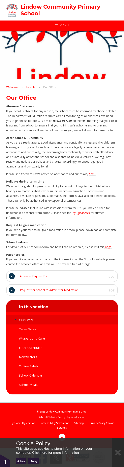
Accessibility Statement (55, 423)
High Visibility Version (22, 423)
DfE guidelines (81, 213)
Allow (21, 461)
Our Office (49, 87)
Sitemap (79, 423)
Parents (30, 87)
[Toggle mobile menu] (62, 25)
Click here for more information (55, 453)
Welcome (12, 87)
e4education (78, 417)
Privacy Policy (97, 423)
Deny (34, 461)
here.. (92, 174)
